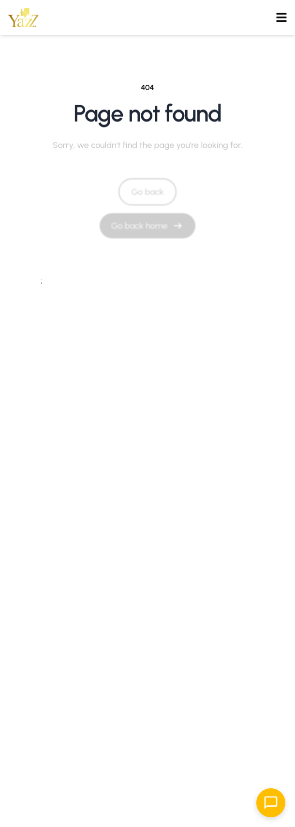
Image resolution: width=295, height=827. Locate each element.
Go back (147, 192)
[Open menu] (281, 17)
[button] (23, 17)
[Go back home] (148, 225)
